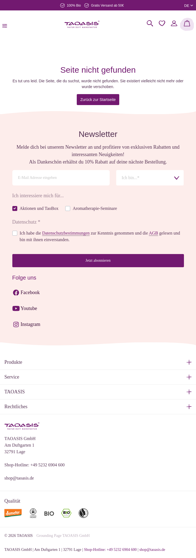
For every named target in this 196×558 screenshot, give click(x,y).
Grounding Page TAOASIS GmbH (63, 536)
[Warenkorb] (187, 24)
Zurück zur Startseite (98, 99)
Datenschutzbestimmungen (66, 233)
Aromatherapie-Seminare (95, 208)
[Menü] (6, 24)
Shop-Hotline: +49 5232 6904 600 (34, 465)
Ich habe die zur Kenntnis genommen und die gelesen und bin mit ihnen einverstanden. (100, 236)
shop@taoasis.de (19, 478)
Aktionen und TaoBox (39, 208)
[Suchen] (150, 23)
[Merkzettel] (162, 23)
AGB (153, 233)
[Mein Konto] (174, 23)
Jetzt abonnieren (98, 260)
